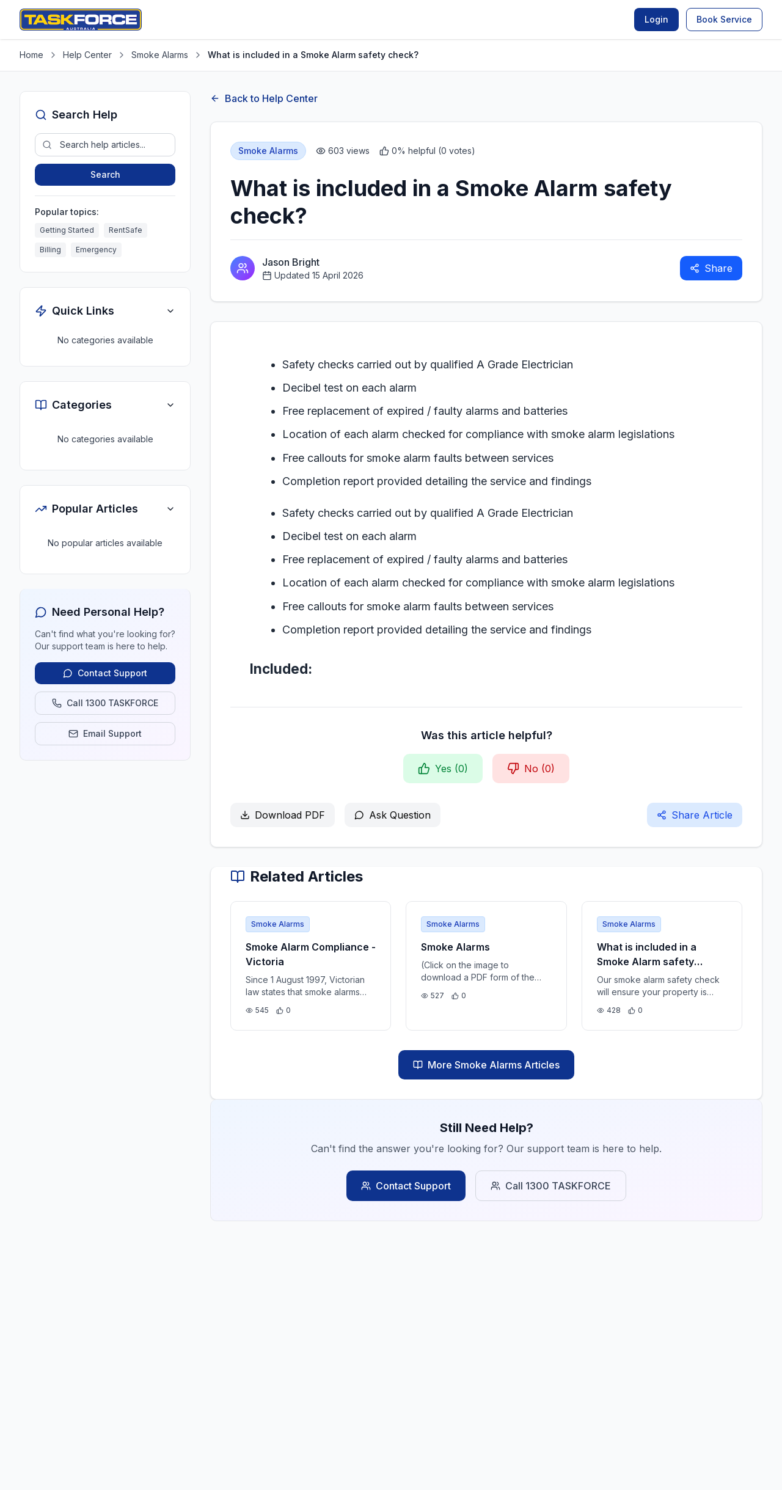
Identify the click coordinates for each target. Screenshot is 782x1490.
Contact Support (406, 1186)
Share (711, 268)
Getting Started (67, 230)
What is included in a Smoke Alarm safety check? (646, 961)
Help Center (87, 54)
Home (31, 54)
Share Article (695, 815)
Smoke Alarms (159, 54)
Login (656, 19)
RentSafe (125, 230)
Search (105, 174)
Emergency (96, 249)
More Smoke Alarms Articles (486, 1065)
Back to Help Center (264, 98)
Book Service (724, 19)
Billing (50, 249)
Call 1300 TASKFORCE (551, 1186)
